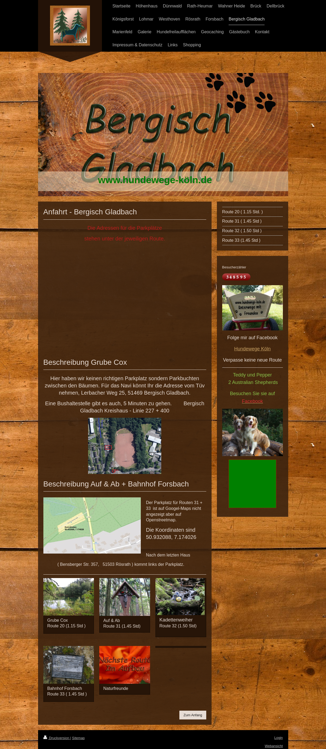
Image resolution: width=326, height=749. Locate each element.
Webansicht (274, 746)
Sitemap (78, 738)
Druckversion (56, 738)
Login (278, 738)
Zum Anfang (192, 715)
